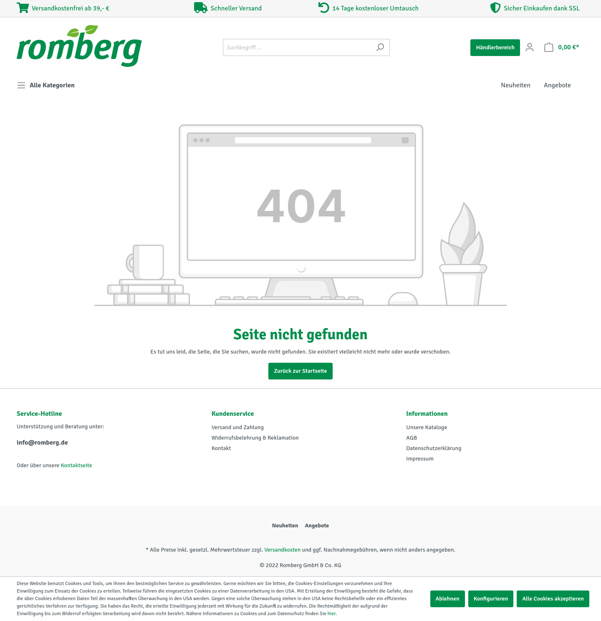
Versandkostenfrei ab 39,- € (63, 8)
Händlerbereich (495, 47)
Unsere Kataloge (426, 427)
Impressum (420, 458)
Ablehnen (448, 598)
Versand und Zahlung (238, 427)
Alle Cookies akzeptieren (553, 598)
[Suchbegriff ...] (297, 47)
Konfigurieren (491, 598)
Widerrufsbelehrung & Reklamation (255, 437)
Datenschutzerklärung (433, 448)
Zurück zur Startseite (300, 370)
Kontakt (221, 448)
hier (332, 614)
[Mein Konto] (529, 47)
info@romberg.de (42, 442)
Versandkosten (282, 549)
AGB (411, 437)
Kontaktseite (76, 465)
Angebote (317, 525)
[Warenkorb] (561, 47)
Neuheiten (285, 525)
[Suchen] (380, 47)
